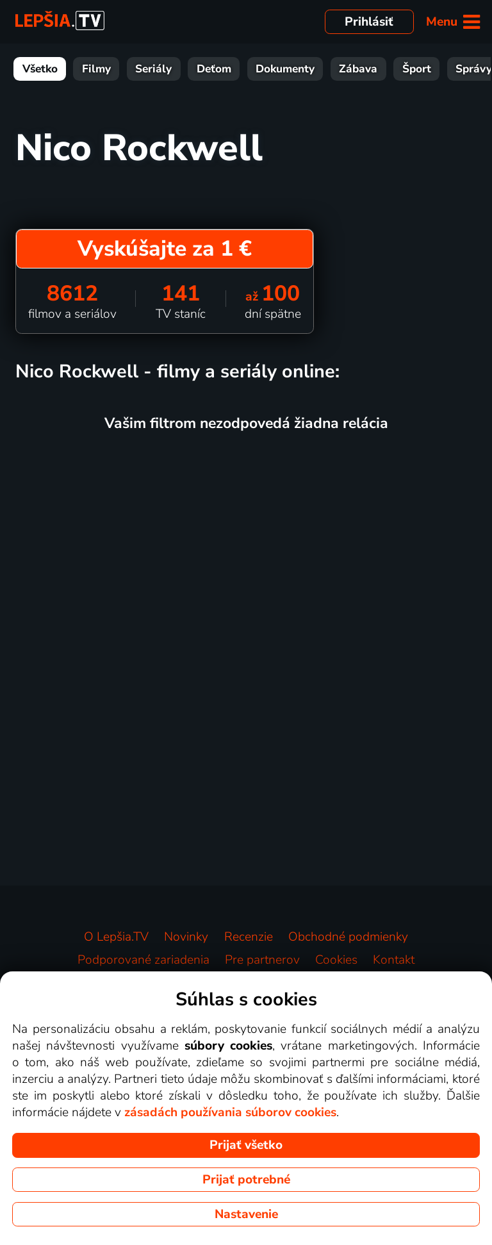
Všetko (40, 69)
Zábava (358, 69)
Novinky (186, 936)
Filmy (96, 69)
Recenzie (248, 936)
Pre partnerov (262, 960)
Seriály (153, 69)
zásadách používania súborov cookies (230, 1112)
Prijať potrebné (246, 1179)
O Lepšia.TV (116, 936)
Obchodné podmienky (348, 936)
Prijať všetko (246, 1145)
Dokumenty (285, 69)
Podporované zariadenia (143, 960)
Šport (416, 69)
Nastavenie (246, 1214)
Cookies (336, 960)
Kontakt (393, 960)
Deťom (214, 69)
